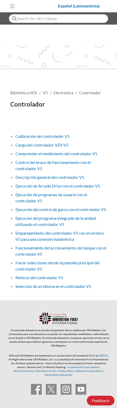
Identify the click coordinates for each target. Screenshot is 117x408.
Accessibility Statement (58, 374)
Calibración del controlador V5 (42, 136)
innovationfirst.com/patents (83, 367)
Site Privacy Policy (24, 370)
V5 (45, 92)
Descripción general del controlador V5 (49, 177)
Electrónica (63, 92)
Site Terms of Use (46, 370)
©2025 (104, 355)
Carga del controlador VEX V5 (41, 144)
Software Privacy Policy (89, 370)
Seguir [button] (19, 122)
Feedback (100, 400)
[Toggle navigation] (12, 6)
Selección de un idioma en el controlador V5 (53, 286)
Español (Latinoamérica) (79, 6)
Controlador (90, 92)
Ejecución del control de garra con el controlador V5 (60, 209)
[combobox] (58, 18)
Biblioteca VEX (23, 92)
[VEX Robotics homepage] (38, 6)
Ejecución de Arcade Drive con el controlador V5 (57, 185)
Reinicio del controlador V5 (39, 277)
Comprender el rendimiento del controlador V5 (56, 153)
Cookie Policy (66, 370)
